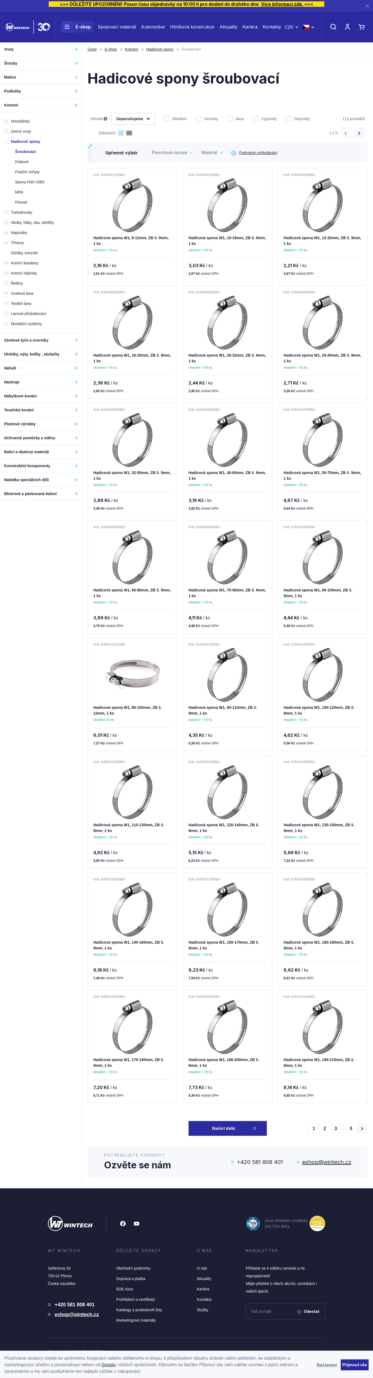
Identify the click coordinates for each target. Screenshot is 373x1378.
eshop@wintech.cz (326, 1162)
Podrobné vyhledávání (254, 153)
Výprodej (264, 118)
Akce (235, 118)
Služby (202, 1310)
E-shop (76, 27)
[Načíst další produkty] (362, 1128)
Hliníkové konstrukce (192, 27)
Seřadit (98, 119)
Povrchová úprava (169, 152)
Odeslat (308, 1311)
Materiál (209, 152)
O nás (202, 1268)
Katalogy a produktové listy (139, 1310)
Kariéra (250, 27)
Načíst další (223, 1128)
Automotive (153, 27)
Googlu (109, 1364)
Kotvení (131, 49)
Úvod (92, 49)
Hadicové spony (160, 49)
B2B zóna (124, 1289)
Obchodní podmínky (133, 1268)
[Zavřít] (367, 5)
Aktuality (228, 27)
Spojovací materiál (117, 27)
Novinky (207, 118)
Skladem (175, 118)
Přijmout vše (354, 1364)
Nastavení (327, 1364)
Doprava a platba (131, 1278)
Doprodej (298, 118)
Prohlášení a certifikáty (135, 1299)
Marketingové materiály (136, 1320)
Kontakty (272, 27)
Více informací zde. (282, 4)
